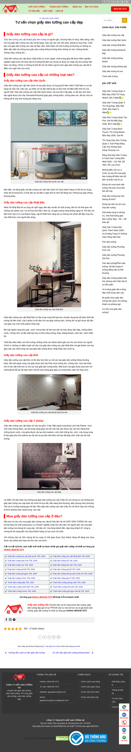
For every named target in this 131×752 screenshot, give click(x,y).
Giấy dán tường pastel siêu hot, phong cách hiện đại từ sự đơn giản (114, 281)
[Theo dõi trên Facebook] (104, 2)
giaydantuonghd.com (57, 692)
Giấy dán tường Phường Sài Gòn (113, 256)
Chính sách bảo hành (90, 692)
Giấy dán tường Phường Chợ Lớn (113, 248)
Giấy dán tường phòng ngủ (114, 66)
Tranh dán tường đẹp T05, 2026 (21, 582)
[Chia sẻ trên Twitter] (44, 637)
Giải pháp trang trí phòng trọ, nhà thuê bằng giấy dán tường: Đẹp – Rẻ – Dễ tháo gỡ (114, 217)
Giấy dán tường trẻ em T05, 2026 (21, 578)
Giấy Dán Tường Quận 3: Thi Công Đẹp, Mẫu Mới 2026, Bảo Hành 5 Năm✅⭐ (113, 108)
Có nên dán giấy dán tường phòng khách (73, 653)
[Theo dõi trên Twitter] (113, 2)
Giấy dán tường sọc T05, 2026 (20, 565)
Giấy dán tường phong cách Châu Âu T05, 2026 (72, 574)
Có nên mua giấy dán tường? (112, 311)
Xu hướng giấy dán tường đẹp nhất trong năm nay (114, 291)
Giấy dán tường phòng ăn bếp (114, 52)
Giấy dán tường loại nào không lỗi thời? (113, 198)
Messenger (124, 716)
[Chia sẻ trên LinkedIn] (58, 637)
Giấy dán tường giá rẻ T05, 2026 (66, 578)
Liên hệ (59, 11)
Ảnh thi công (92, 7)
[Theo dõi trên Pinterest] (122, 2)
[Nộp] (124, 20)
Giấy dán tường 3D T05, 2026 (65, 561)
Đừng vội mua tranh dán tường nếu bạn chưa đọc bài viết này (113, 188)
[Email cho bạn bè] (49, 637)
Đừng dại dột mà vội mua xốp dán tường (113, 206)
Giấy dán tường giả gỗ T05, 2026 (66, 569)
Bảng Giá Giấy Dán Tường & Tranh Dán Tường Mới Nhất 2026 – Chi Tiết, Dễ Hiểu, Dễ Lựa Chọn (114, 160)
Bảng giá (77, 7)
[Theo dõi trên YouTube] (127, 2)
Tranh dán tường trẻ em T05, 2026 (22, 591)
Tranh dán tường (59, 7)
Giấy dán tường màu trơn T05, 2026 (22, 561)
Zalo (124, 731)
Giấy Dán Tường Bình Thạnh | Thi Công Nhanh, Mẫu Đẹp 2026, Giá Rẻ (113, 132)
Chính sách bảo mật (89, 697)
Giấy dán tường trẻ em (112, 71)
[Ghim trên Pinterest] (54, 637)
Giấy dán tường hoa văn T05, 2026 (67, 565)
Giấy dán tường (37, 7)
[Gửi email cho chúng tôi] (118, 2)
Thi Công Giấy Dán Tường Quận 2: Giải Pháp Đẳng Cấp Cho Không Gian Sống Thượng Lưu (114, 145)
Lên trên (124, 738)
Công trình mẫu (118, 707)
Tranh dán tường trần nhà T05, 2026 (68, 587)
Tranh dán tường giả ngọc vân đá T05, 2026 (71, 591)
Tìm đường (124, 708)
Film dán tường (109, 242)
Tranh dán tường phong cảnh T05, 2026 (69, 582)
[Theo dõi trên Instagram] (109, 2)
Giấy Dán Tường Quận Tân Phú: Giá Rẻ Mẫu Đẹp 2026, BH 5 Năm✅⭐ (114, 120)
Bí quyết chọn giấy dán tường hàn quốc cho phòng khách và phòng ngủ (114, 301)
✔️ (51, 565)
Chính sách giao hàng (90, 687)
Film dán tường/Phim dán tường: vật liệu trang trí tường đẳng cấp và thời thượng (113, 268)
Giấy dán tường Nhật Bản (114, 45)
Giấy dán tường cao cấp (15, 39)
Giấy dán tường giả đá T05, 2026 (21, 569)
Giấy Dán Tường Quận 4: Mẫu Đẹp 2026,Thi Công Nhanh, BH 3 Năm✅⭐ (113, 94)
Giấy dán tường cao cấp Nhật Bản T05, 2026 (71, 556)
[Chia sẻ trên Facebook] (40, 637)
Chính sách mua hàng (90, 681)
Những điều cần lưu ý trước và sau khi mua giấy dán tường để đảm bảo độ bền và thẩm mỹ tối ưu (114, 175)
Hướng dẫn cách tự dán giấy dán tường (24, 653)
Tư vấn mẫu (34, 11)
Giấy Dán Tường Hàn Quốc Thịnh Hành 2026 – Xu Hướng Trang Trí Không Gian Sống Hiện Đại (114, 232)
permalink (76, 646)
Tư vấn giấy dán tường (49, 18)
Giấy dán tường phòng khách (112, 60)
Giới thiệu (48, 11)
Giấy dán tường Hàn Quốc (114, 40)
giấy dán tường (39, 39)
